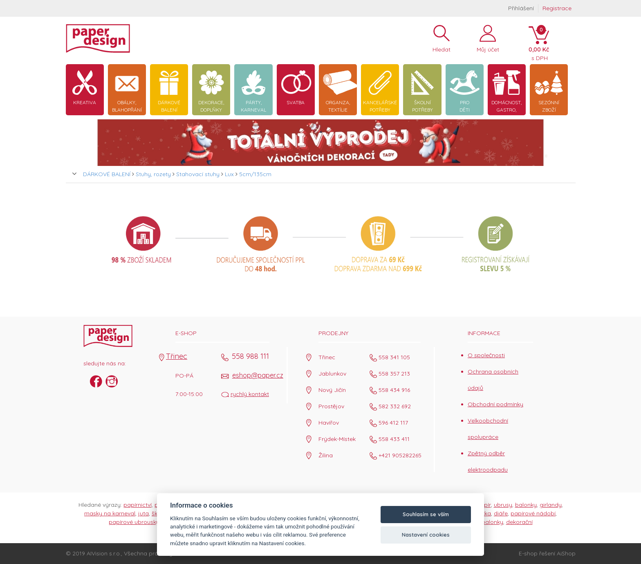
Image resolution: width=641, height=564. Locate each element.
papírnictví (137, 504)
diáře (501, 513)
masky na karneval (109, 513)
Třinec (176, 356)
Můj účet (488, 47)
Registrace (557, 8)
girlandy (551, 504)
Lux (229, 174)
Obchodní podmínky (495, 404)
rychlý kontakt (250, 394)
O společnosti (486, 355)
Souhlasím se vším (426, 514)
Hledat (441, 47)
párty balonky (484, 522)
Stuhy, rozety (153, 174)
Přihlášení (521, 8)
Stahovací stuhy (198, 174)
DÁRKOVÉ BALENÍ (106, 174)
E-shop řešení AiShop (547, 553)
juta (143, 513)
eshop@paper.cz (257, 375)
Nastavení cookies (426, 534)
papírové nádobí (533, 513)
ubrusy (503, 504)
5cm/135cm (255, 174)
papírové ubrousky (134, 522)
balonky (526, 504)
